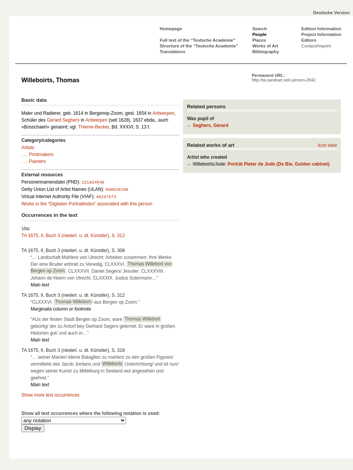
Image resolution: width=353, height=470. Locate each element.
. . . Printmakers (37, 154)
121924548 (92, 182)
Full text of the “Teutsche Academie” (197, 40)
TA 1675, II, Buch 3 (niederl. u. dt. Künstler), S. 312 (73, 235)
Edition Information (321, 28)
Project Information (321, 34)
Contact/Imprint (316, 46)
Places (259, 40)
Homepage (171, 28)
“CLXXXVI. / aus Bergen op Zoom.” (85, 302)
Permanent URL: (284, 77)
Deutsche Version (331, 12)
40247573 (106, 197)
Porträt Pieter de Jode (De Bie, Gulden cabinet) (279, 164)
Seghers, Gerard (210, 125)
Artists (27, 147)
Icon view (327, 145)
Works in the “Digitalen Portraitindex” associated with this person (86, 204)
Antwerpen (163, 113)
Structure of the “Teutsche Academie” (199, 46)
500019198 (116, 189)
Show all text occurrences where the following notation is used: (90, 413)
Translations (172, 51)
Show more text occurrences (50, 395)
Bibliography (265, 51)
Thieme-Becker (93, 127)
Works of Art (265, 46)
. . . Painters (33, 161)
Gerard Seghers (63, 120)
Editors (308, 40)
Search (259, 28)
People (259, 34)
